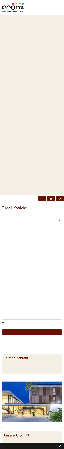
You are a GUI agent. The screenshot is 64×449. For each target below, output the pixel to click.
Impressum (37, 446)
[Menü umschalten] (60, 3)
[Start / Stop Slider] (51, 198)
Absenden (32, 332)
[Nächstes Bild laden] (60, 198)
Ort (32, 299)
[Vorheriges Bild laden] (42, 198)
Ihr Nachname (32, 239)
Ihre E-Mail (32, 251)
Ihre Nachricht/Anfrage (32, 311)
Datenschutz (35, 446)
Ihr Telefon (32, 263)
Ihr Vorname (32, 227)
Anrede (32, 215)
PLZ (32, 287)
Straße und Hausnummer (32, 275)
